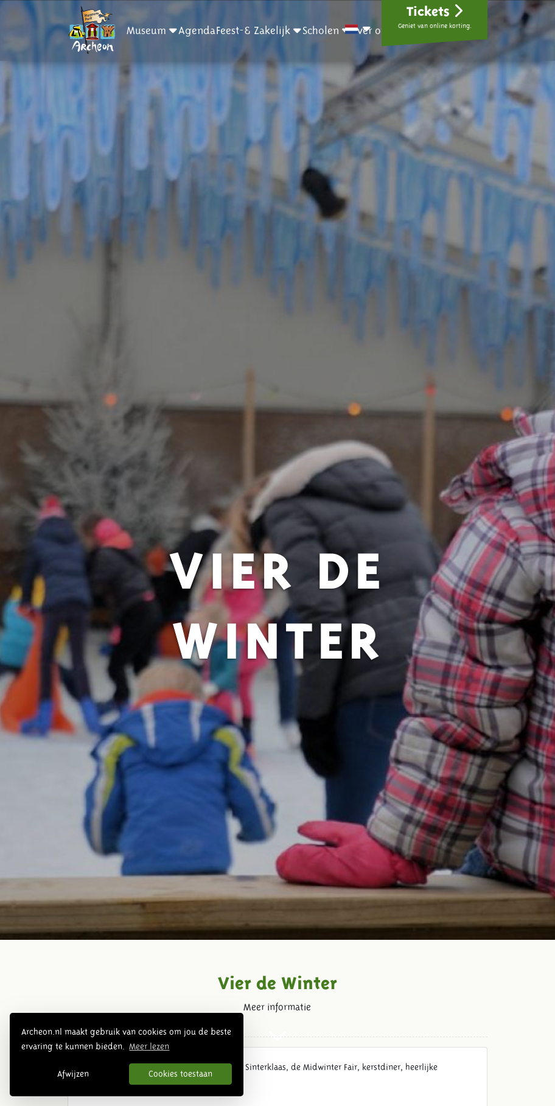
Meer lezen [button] (149, 1046)
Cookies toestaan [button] (180, 1074)
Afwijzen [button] (73, 1074)
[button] (152, 30)
